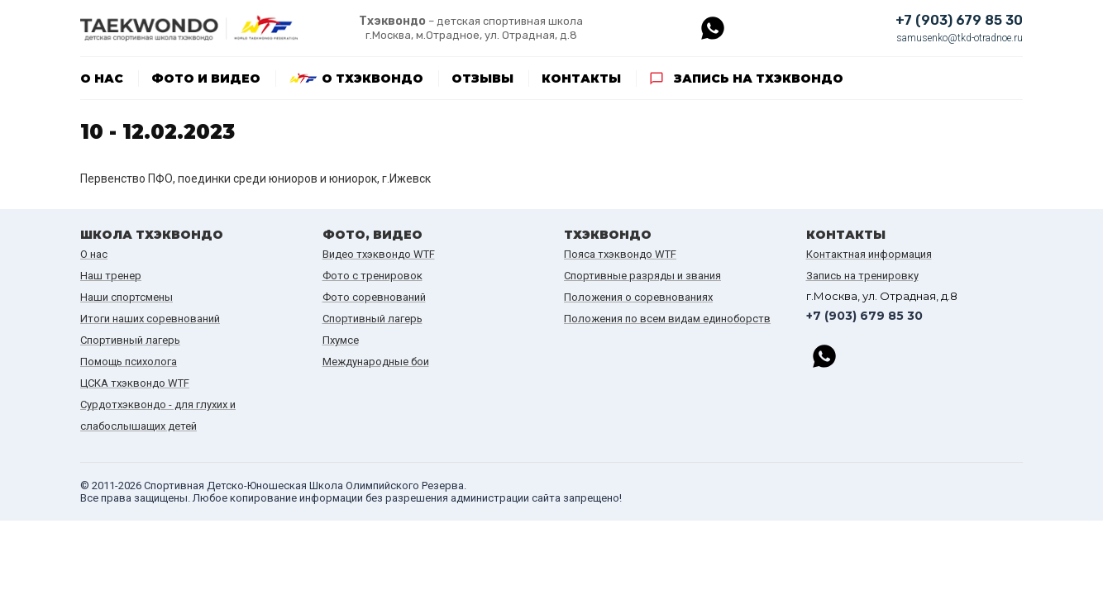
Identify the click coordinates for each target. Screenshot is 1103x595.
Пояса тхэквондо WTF (620, 254)
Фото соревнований (374, 297)
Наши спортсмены (126, 297)
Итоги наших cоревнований (150, 318)
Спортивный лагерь (130, 340)
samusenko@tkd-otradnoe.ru (959, 38)
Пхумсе (340, 340)
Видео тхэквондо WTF (378, 254)
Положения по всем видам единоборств (667, 318)
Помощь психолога (128, 361)
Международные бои (375, 361)
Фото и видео (205, 78)
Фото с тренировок (372, 275)
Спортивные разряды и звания (642, 275)
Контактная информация (869, 254)
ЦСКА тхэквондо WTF (134, 383)
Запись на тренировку (862, 275)
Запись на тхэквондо (758, 78)
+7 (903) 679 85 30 (959, 20)
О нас (101, 78)
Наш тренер (110, 275)
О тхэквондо (372, 78)
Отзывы (482, 78)
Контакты (581, 78)
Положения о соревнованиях (638, 297)
